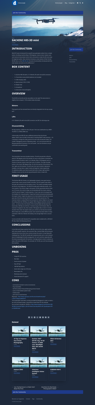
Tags (33, 399)
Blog (13, 38)
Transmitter (72, 62)
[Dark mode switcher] (82, 3)
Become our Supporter (18, 399)
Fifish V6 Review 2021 (55, 340)
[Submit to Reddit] (34, 317)
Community (39, 399)
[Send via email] (48, 317)
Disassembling (73, 59)
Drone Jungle (21, 3)
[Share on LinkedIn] (29, 317)
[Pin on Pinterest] (43, 317)
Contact (28, 399)
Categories (71, 3)
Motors (71, 55)
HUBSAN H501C (55, 369)
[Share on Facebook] (46, 317)
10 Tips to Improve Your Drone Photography (20, 341)
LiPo (70, 57)
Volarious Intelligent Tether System (38, 371)
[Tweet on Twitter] (32, 317)
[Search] (80, 3)
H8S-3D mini (25, 61)
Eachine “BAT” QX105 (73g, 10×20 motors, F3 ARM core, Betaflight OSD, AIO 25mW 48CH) (38, 343)
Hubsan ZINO (18, 369)
